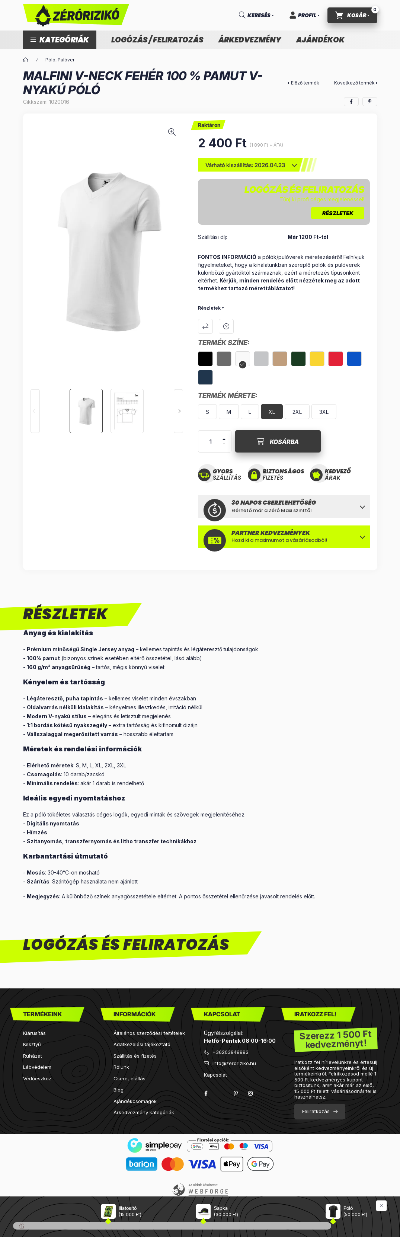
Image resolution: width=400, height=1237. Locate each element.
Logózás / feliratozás (157, 40)
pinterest (235, 1093)
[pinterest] (369, 101)
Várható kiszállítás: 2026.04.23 (245, 165)
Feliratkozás (316, 1111)
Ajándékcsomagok (135, 1101)
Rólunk (121, 1067)
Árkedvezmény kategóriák (143, 1112)
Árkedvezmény (249, 40)
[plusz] (224, 439)
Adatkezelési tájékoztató (141, 1044)
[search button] (256, 15)
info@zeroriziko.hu (234, 1063)
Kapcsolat (215, 1075)
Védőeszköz (37, 1078)
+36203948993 (230, 1052)
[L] (250, 411)
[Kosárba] (278, 441)
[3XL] (323, 411)
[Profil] (304, 15)
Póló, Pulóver (59, 60)
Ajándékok (320, 40)
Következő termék (354, 83)
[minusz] (224, 443)
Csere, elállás (129, 1078)
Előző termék (305, 83)
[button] (59, 40)
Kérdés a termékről (226, 326)
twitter (221, 1093)
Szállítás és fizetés (135, 1056)
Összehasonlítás (205, 326)
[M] (229, 411)
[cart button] (352, 15)
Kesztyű (32, 1044)
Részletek (209, 308)
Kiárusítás (34, 1033)
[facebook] (351, 101)
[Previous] (35, 411)
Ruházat (32, 1056)
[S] (207, 411)
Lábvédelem (37, 1067)
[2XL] (297, 411)
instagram (250, 1093)
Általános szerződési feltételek (149, 1033)
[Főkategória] (25, 60)
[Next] (178, 411)
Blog (118, 1090)
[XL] (272, 411)
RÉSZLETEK (337, 213)
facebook (206, 1093)
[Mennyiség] (210, 441)
